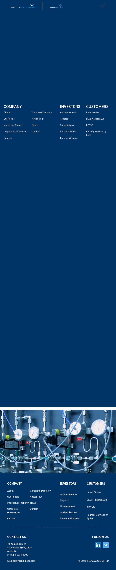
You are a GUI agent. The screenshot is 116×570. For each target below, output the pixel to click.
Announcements (68, 112)
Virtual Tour (38, 118)
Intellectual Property (14, 125)
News (35, 125)
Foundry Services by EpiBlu (97, 516)
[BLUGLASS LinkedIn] (98, 545)
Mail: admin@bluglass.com (21, 560)
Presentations (67, 125)
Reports (64, 118)
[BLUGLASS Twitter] (106, 545)
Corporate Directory (42, 112)
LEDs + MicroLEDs (95, 118)
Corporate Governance (15, 131)
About (7, 112)
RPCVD (89, 125)
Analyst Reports (68, 131)
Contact (36, 131)
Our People (9, 118)
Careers (8, 138)
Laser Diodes (92, 112)
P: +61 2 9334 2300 (17, 554)
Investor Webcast (69, 138)
